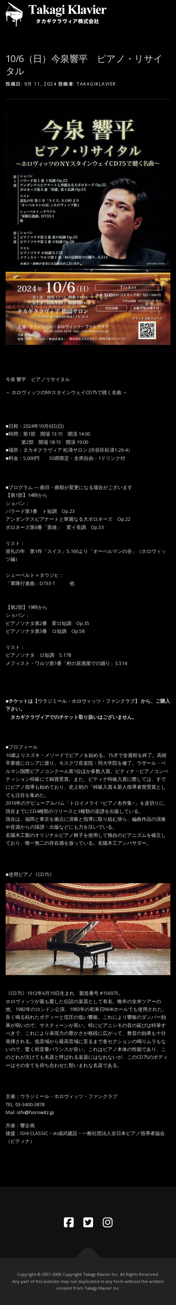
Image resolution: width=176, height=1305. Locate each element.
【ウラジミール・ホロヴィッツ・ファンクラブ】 (87, 701)
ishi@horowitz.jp (35, 1112)
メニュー (163, 14)
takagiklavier (96, 84)
